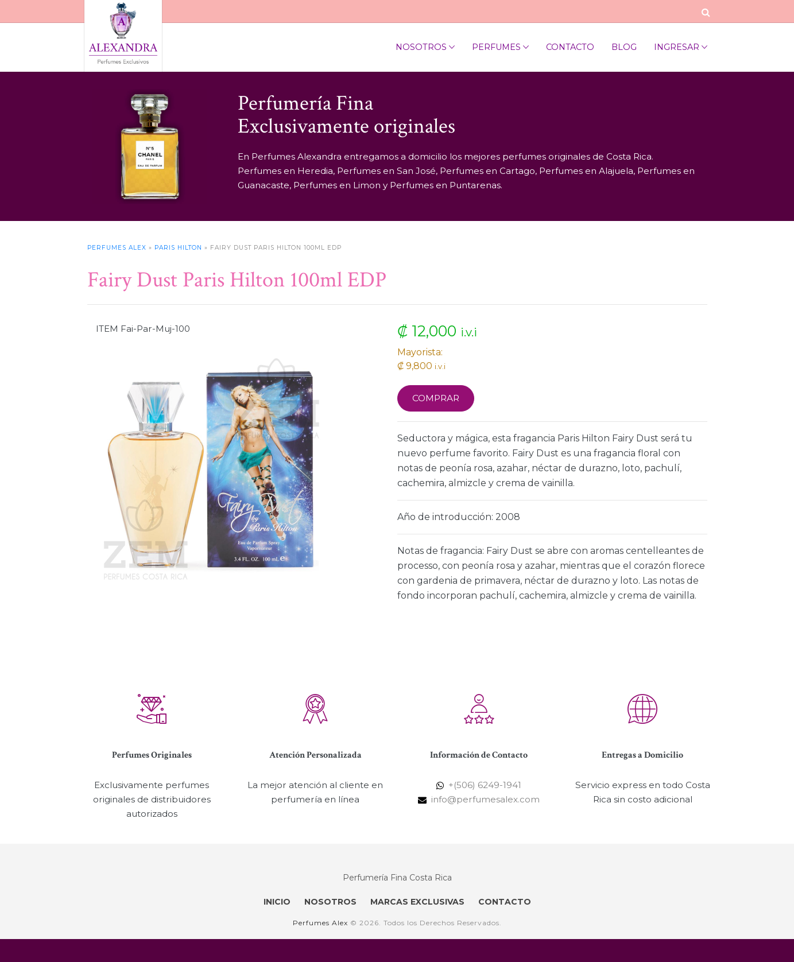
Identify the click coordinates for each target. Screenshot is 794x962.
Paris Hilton (178, 247)
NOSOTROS (330, 902)
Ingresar (680, 47)
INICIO (277, 902)
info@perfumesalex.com (485, 799)
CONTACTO (504, 902)
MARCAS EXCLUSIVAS (417, 902)
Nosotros (425, 47)
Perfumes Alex (116, 247)
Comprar (435, 398)
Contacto (570, 47)
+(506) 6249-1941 (484, 784)
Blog (624, 47)
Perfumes (500, 47)
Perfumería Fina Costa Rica (397, 877)
